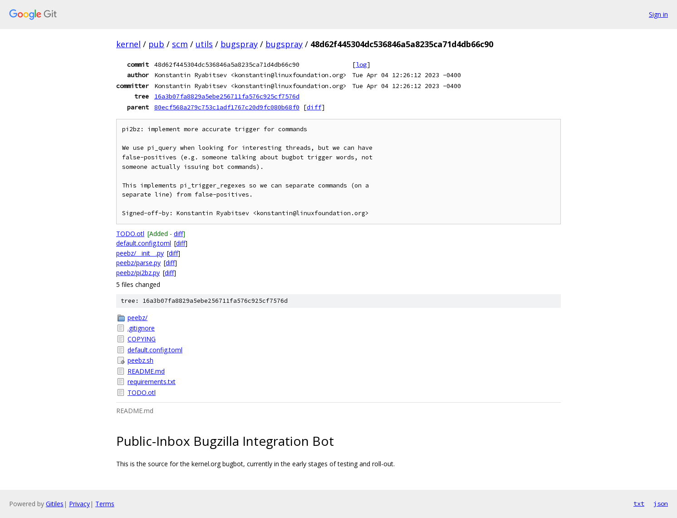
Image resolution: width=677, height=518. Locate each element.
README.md (146, 371)
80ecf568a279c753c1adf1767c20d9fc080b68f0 (226, 107)
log (361, 64)
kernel (128, 44)
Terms (104, 503)
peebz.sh (140, 360)
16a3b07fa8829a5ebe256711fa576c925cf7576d (226, 96)
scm (180, 44)
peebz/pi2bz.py (138, 272)
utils (204, 44)
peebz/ (137, 317)
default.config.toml (143, 243)
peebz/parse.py (138, 262)
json (660, 503)
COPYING (142, 339)
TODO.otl (130, 233)
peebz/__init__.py (140, 253)
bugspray (239, 44)
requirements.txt (152, 381)
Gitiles (55, 503)
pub (156, 44)
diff (314, 107)
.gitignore (141, 328)
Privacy (79, 503)
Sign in (658, 14)
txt (638, 503)
